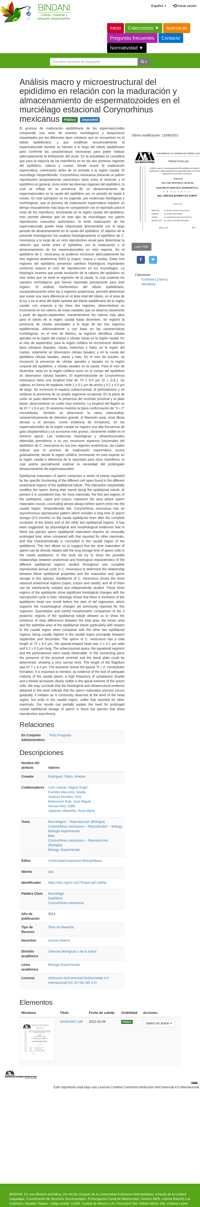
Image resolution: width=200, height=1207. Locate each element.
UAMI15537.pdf (71, 1021)
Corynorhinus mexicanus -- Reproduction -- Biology (85, 826)
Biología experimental (64, 831)
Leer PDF (142, 247)
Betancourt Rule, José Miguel (69, 801)
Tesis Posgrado (60, 735)
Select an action (159, 1023)
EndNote (148, 279)
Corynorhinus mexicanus (66, 903)
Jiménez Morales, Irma (64, 797)
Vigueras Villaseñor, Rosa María (71, 811)
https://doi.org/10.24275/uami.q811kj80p (77, 882)
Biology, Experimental (63, 850)
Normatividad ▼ (127, 47)
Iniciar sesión (184, 6)
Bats (51, 836)
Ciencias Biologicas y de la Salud (72, 951)
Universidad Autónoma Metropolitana (75, 861)
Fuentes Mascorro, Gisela (66, 792)
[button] (159, 6)
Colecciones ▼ (143, 28)
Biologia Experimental (64, 965)
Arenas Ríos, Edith (61, 806)
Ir (144, 62)
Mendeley (149, 284)
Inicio (115, 28)
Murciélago (56, 893)
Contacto (170, 38)
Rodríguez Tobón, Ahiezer (67, 776)
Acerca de (176, 28)
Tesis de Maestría (61, 927)
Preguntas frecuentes (132, 38)
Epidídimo (55, 898)
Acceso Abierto (59, 940)
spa (50, 871)
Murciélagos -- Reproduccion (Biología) (76, 822)
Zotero (161, 279)
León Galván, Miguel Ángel (67, 787)
